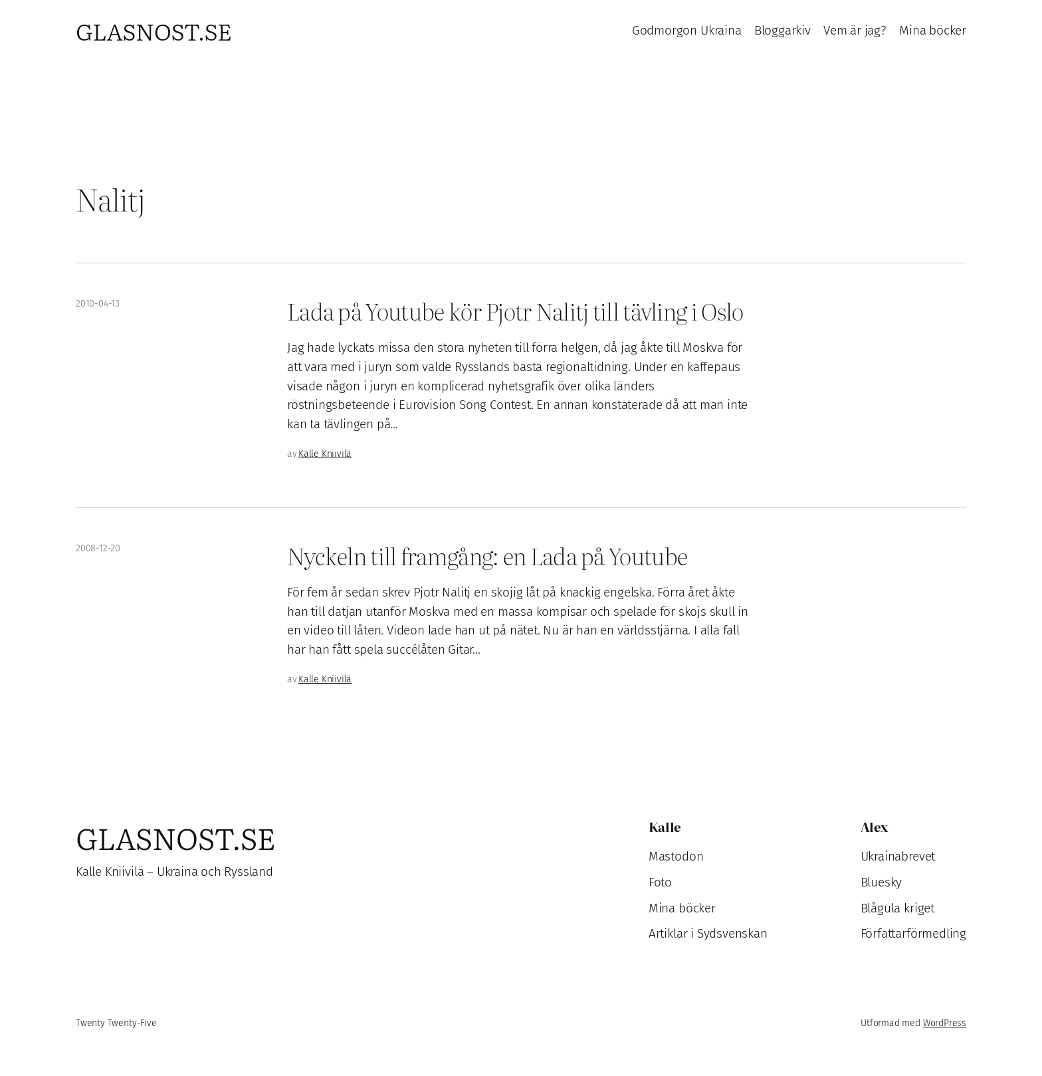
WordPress (944, 1023)
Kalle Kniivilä (325, 454)
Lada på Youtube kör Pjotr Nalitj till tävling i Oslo (515, 311)
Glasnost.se (153, 30)
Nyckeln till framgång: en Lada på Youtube (487, 556)
